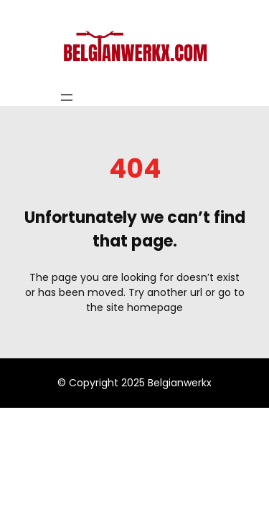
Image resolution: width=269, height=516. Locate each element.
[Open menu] (66, 97)
